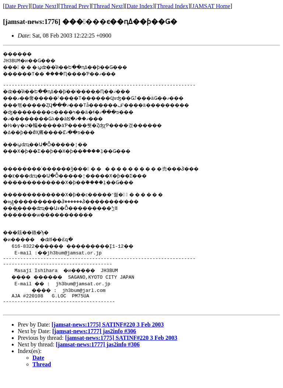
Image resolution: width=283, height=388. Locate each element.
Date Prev (16, 6)
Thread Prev (74, 6)
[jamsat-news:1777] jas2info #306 (94, 345)
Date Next (44, 6)
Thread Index (172, 6)
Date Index (140, 6)
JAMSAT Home (211, 6)
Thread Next (108, 6)
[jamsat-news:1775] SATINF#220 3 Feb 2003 (108, 339)
